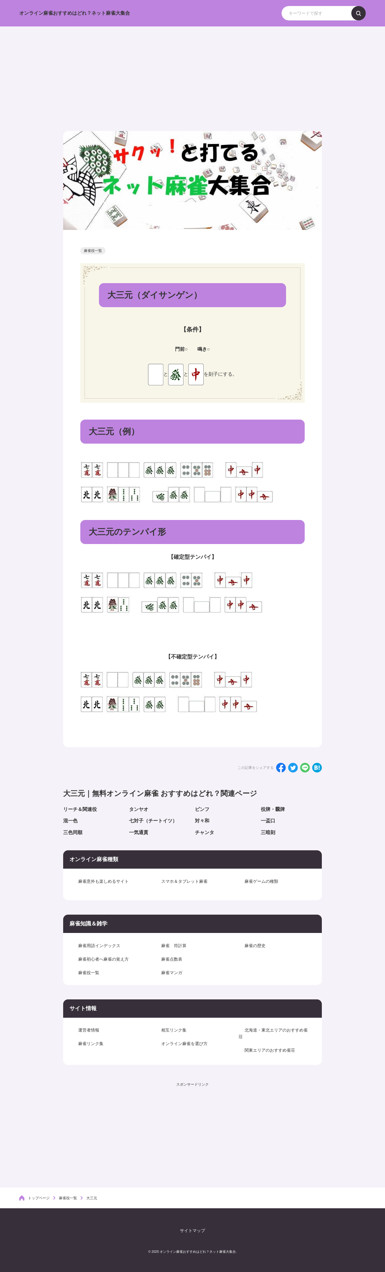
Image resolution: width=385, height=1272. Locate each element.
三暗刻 (268, 832)
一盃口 (268, 820)
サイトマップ (192, 1228)
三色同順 (72, 832)
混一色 (70, 820)
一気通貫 (138, 832)
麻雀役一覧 (93, 251)
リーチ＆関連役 (80, 809)
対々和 (202, 820)
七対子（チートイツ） (153, 820)
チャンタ (204, 832)
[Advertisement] (192, 71)
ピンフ (202, 809)
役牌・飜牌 (273, 809)
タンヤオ (138, 809)
